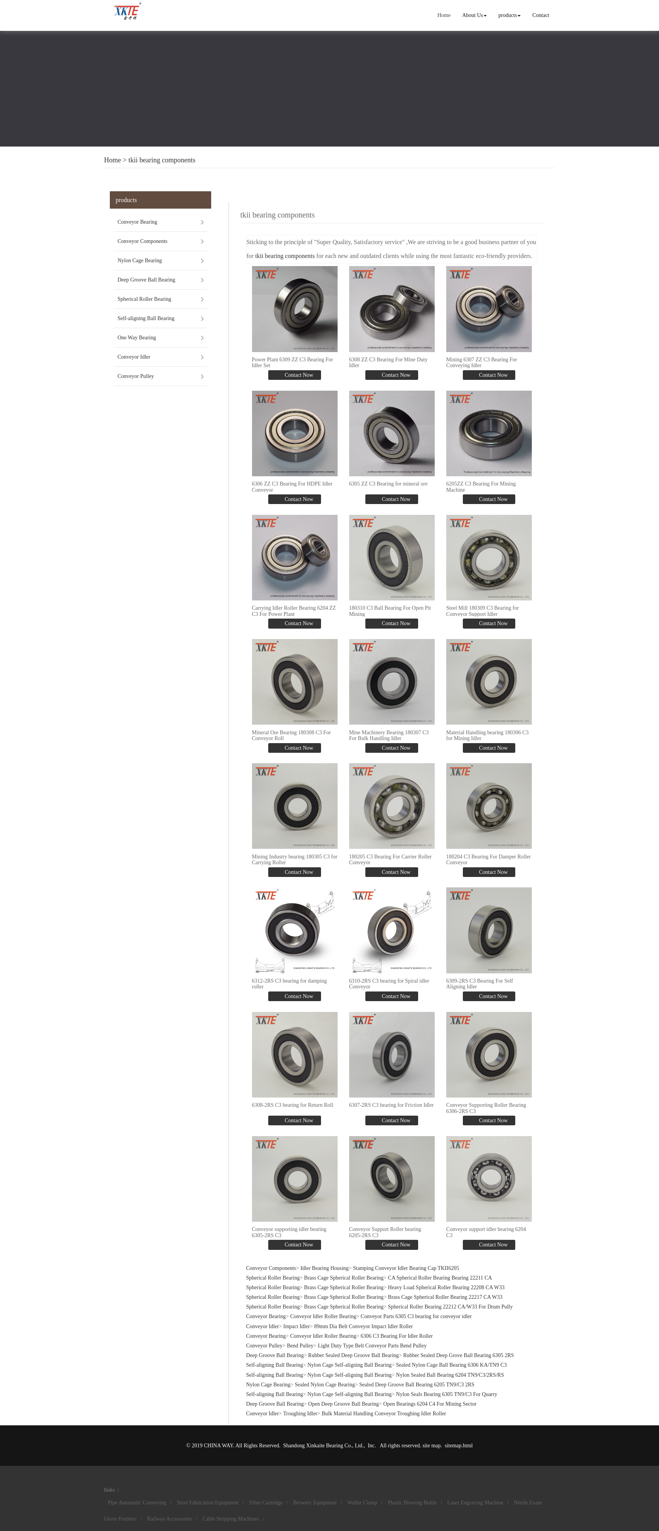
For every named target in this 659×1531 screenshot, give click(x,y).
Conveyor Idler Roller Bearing (323, 1316)
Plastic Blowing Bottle (412, 1503)
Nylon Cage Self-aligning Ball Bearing (350, 1365)
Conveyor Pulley (136, 376)
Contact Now (298, 375)
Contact (540, 15)
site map (431, 1445)
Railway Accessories (169, 1519)
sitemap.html (459, 1445)
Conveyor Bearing (137, 222)
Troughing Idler (300, 1413)
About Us (474, 15)
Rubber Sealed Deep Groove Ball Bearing (353, 1355)
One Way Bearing (137, 338)
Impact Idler (296, 1326)
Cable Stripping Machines (230, 1519)
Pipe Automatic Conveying (137, 1503)
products (509, 15)
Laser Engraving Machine (475, 1503)
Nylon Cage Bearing (140, 260)
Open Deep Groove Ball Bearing (343, 1404)
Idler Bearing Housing (324, 1268)
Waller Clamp (362, 1503)
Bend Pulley (300, 1346)
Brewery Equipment (315, 1503)
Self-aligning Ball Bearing (146, 318)
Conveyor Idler (134, 357)
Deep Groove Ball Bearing (146, 280)
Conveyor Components (143, 241)
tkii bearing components (161, 160)
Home (444, 15)
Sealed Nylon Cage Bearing (325, 1385)
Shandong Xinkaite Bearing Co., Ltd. (323, 1445)
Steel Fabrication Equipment (208, 1503)
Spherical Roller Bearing (144, 299)
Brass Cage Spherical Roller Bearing (343, 1278)
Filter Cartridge (266, 1503)
